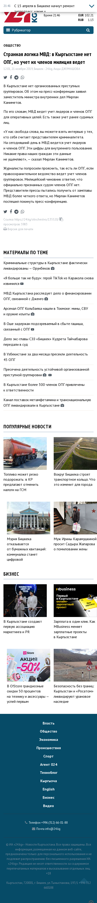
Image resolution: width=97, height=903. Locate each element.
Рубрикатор (18, 30)
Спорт (48, 756)
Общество (12, 45)
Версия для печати (18, 229)
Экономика (48, 739)
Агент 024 (48, 764)
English (49, 789)
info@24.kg (52, 829)
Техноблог (48, 772)
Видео (48, 805)
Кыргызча (48, 780)
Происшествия (48, 747)
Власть (49, 723)
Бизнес (48, 797)
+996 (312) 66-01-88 (54, 823)
